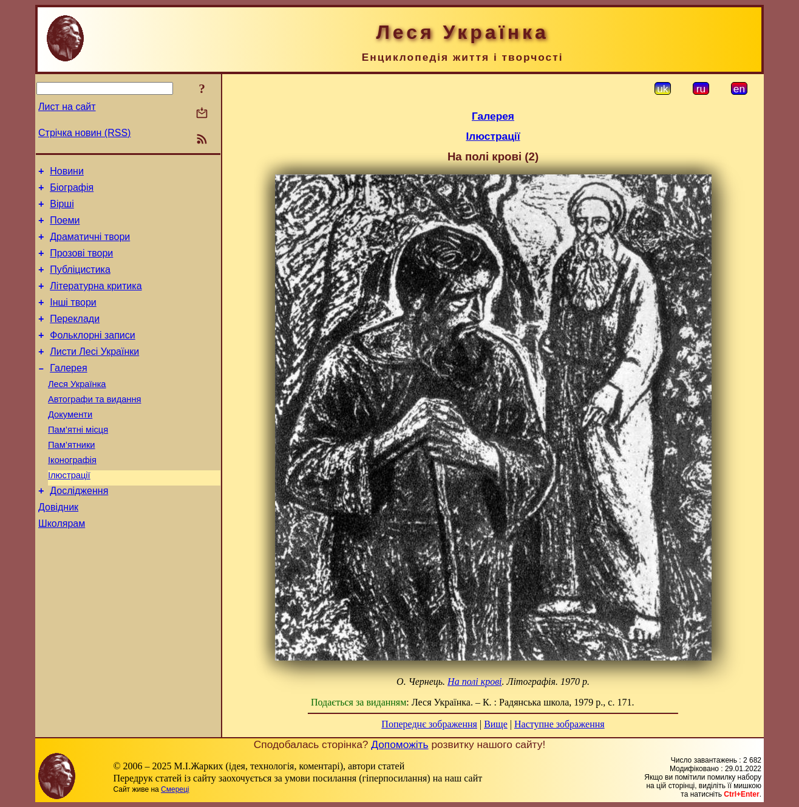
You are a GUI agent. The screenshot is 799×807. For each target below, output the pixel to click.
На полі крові (474, 681)
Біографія (71, 191)
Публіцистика (80, 282)
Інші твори (73, 319)
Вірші (62, 209)
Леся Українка (77, 409)
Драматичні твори (90, 246)
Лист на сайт (67, 106)
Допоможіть (399, 744)
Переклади (75, 337)
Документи (70, 443)
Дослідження (79, 529)
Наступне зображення (559, 724)
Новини (67, 173)
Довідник (58, 547)
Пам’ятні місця (78, 460)
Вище (496, 724)
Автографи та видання (94, 426)
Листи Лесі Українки (94, 373)
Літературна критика (95, 300)
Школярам (61, 565)
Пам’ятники (71, 477)
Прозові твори (81, 264)
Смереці (175, 789)
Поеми (65, 227)
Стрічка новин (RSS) (84, 133)
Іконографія (72, 495)
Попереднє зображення (429, 724)
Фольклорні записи (92, 355)
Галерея (68, 391)
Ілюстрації (69, 512)
